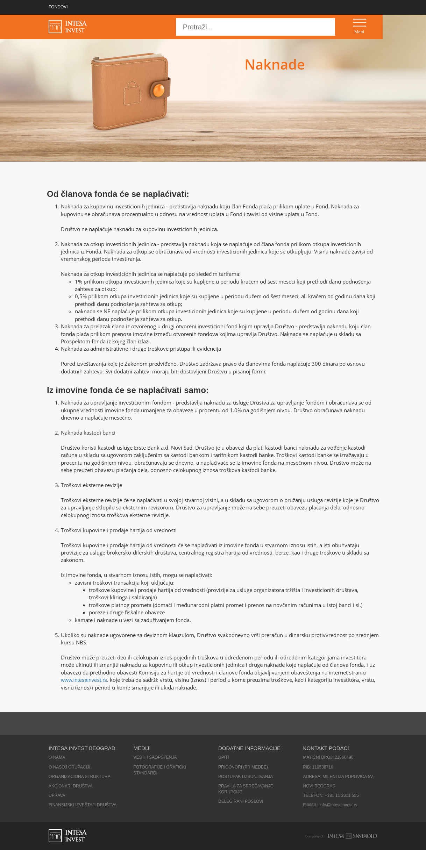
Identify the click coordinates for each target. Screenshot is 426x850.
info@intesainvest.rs (338, 804)
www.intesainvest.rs (84, 680)
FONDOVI (58, 7)
